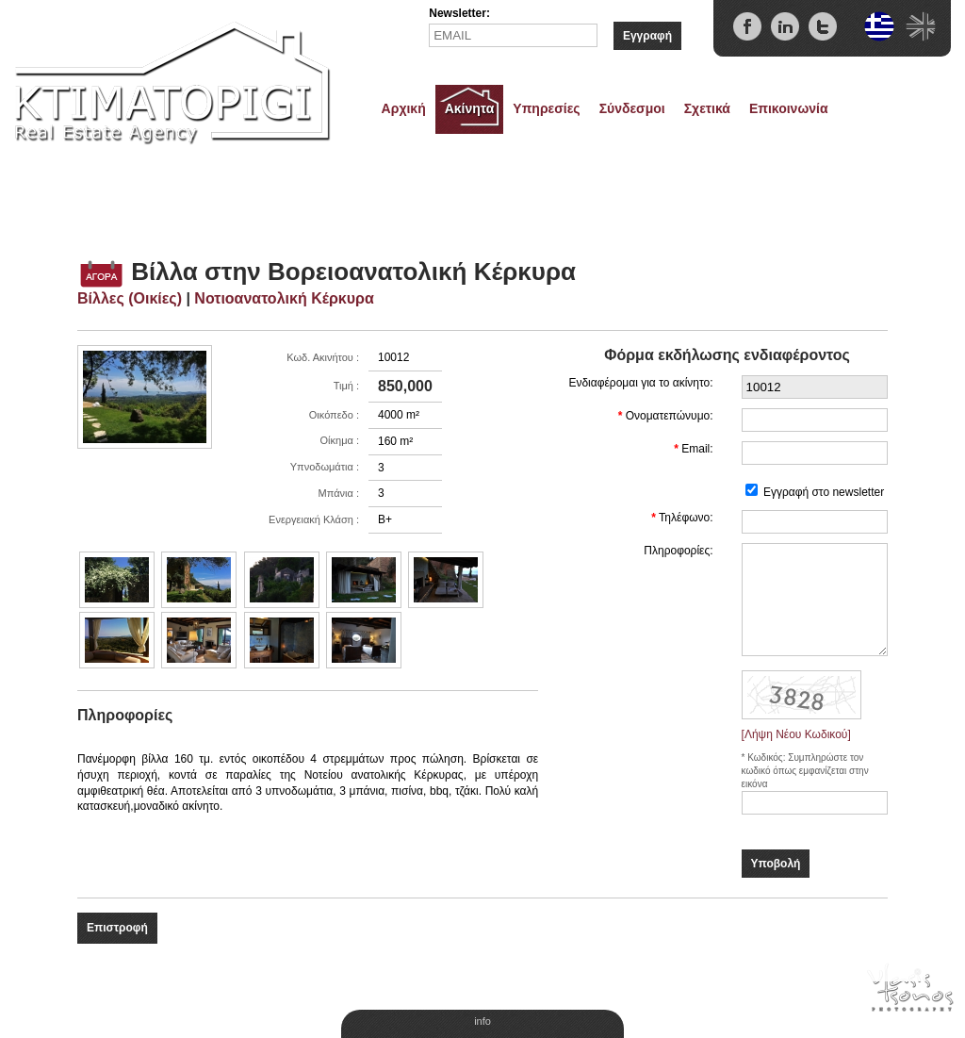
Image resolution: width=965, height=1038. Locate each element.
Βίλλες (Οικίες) (129, 298)
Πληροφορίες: (678, 550)
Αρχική (404, 108)
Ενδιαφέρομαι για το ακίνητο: (640, 382)
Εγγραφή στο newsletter (823, 492)
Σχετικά (707, 108)
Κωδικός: (767, 757)
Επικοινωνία (788, 108)
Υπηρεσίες (546, 108)
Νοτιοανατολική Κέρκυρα (283, 298)
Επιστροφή (117, 927)
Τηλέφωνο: (686, 517)
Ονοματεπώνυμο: (669, 415)
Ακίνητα (470, 108)
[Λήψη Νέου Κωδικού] (796, 734)
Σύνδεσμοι (632, 108)
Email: (696, 448)
